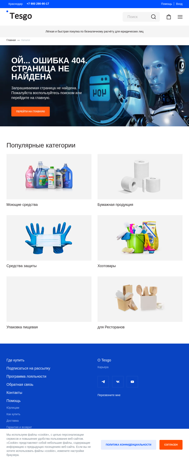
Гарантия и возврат (19, 427)
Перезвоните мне (109, 395)
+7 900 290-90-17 (38, 3)
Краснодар (15, 3)
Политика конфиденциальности (128, 444)
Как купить (13, 414)
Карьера (103, 367)
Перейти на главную (30, 111)
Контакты (14, 393)
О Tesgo (104, 360)
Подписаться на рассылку (28, 368)
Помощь (166, 3)
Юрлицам (12, 407)
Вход (179, 3)
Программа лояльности (26, 376)
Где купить (15, 360)
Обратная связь (19, 385)
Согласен (171, 444)
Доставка (12, 420)
